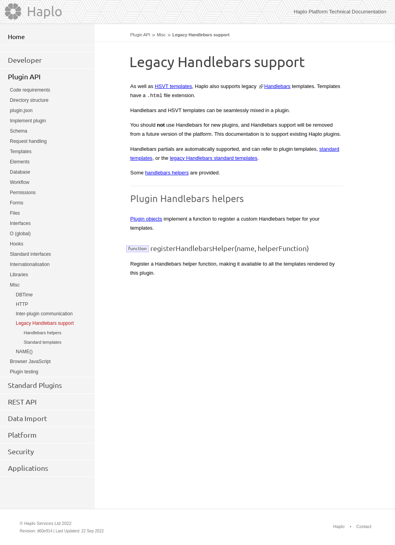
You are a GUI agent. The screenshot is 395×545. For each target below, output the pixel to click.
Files (15, 213)
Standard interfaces (30, 254)
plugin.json (21, 110)
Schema (18, 131)
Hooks (16, 244)
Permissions (23, 192)
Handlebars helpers (42, 332)
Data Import (27, 418)
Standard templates (42, 342)
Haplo (338, 526)
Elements (20, 162)
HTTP (22, 304)
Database (20, 172)
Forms (16, 203)
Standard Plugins (35, 385)
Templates (21, 151)
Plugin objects (146, 219)
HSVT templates (173, 86)
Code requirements (30, 90)
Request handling (28, 141)
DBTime (24, 295)
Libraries (19, 274)
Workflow (19, 182)
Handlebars (277, 86)
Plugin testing (24, 372)
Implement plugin (28, 121)
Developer (25, 60)
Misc (161, 34)
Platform (22, 435)
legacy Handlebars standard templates (213, 158)
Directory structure (29, 100)
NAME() (24, 351)
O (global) (20, 233)
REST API (22, 402)
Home (16, 36)
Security (21, 451)
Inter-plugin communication (44, 314)
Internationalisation (30, 264)
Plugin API (140, 34)
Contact (363, 526)
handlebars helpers (167, 173)
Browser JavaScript (30, 361)
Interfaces (20, 223)
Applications (28, 468)
